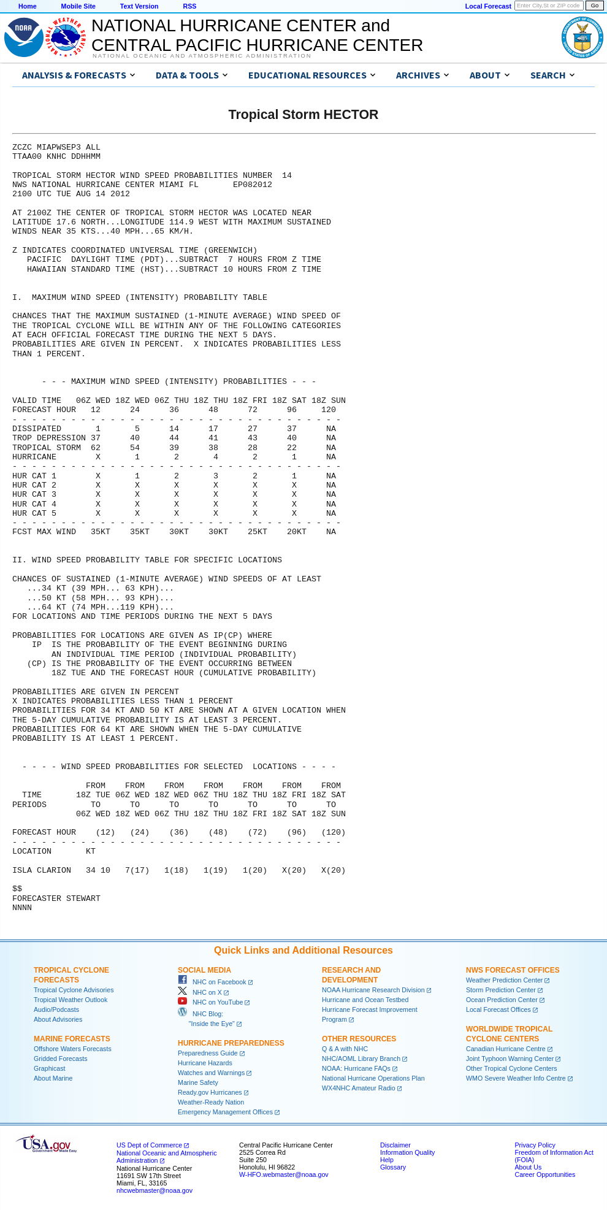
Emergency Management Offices (225, 1112)
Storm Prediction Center (501, 990)
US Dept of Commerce (149, 1145)
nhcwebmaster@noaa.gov (154, 1190)
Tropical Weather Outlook (70, 999)
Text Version (139, 6)
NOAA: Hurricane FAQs (356, 1068)
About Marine (53, 1078)
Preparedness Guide (208, 1053)
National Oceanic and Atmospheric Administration (202, 56)
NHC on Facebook (212, 982)
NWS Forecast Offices (513, 970)
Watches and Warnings (211, 1072)
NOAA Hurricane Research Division (373, 990)
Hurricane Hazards (205, 1062)
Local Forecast (488, 6)
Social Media (204, 970)
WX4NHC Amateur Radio (358, 1088)
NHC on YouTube (210, 1002)
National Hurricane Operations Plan (373, 1078)
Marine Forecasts (72, 1039)
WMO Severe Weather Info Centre (516, 1078)
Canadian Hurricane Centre (506, 1048)
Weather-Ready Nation (211, 1102)
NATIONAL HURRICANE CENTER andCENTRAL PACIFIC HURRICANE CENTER (257, 35)
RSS (189, 6)
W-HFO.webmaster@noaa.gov (284, 1174)
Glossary (393, 1167)
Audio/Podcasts (56, 1009)
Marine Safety (198, 1082)
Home (27, 6)
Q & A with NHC (345, 1048)
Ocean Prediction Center (502, 999)
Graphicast (50, 1068)
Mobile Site (78, 6)
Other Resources (359, 1039)
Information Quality (407, 1152)
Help (387, 1159)
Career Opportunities (544, 1174)
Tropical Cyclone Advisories (74, 990)
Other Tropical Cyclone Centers (511, 1068)
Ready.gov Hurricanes (210, 1092)
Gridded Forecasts (61, 1058)
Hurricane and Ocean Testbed (365, 999)
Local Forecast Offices (498, 1009)
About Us (527, 1167)
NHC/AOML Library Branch (361, 1058)
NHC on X (200, 992)
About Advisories (58, 1019)
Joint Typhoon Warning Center (510, 1058)
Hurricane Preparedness (231, 1043)
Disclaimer (395, 1145)
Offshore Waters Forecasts (73, 1048)
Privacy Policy (534, 1145)
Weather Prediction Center (504, 980)
